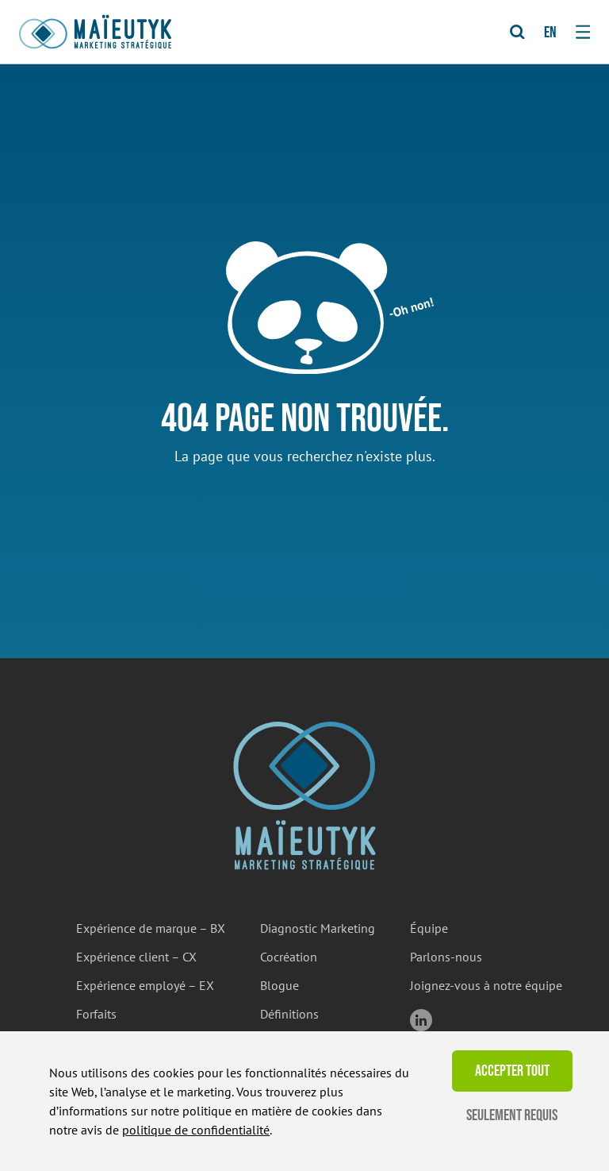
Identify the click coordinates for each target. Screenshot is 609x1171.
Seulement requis (511, 1115)
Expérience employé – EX (145, 985)
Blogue (279, 985)
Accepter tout (512, 1070)
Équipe (429, 928)
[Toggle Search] (517, 32)
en (550, 32)
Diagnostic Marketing (317, 928)
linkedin (421, 1020)
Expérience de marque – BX (150, 928)
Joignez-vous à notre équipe (486, 985)
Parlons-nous (446, 957)
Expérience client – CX (136, 957)
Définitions (289, 1014)
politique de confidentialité (196, 1130)
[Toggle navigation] (583, 32)
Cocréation (288, 957)
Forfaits (96, 1014)
